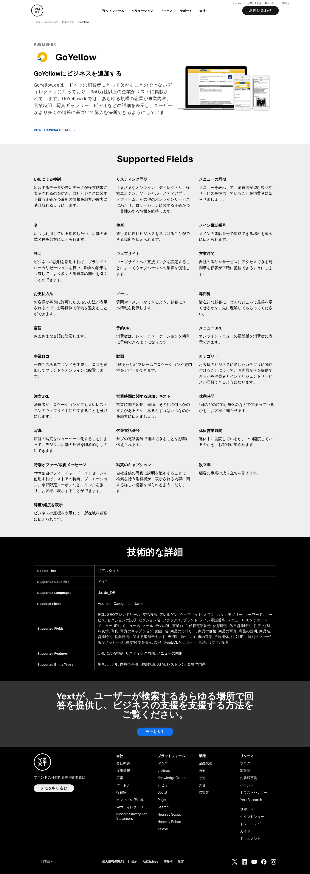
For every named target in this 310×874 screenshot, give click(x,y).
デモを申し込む (54, 788)
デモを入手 (155, 732)
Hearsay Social (169, 814)
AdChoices (150, 861)
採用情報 (123, 770)
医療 (202, 770)
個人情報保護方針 (114, 861)
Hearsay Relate (169, 822)
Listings (164, 770)
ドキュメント (250, 839)
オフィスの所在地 (130, 800)
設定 (181, 861)
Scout (162, 763)
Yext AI (163, 829)
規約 (134, 861)
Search (163, 807)
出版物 (245, 770)
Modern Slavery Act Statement (131, 816)
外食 (202, 785)
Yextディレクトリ (129, 807)
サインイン (238, 3)
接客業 (204, 792)
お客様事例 (248, 778)
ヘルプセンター (252, 817)
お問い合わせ (254, 3)
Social (162, 792)
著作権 (168, 861)
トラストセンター (253, 792)
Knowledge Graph (172, 778)
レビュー (164, 785)
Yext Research (251, 800)
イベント (247, 785)
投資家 (121, 792)
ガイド (245, 831)
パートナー (124, 785)
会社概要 (123, 763)
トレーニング (250, 824)
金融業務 (205, 763)
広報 (119, 778)
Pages (162, 800)
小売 (202, 778)
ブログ (245, 763)
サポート (269, 3)
